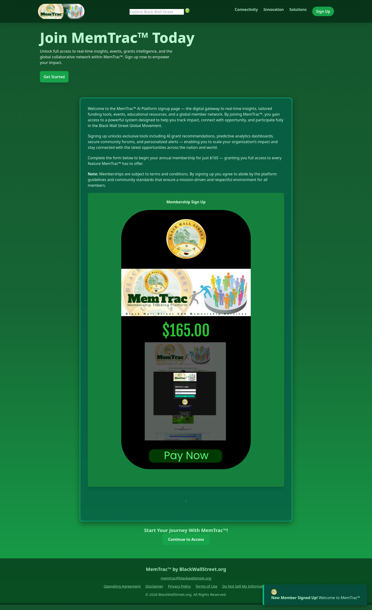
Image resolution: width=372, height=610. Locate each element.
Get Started (54, 76)
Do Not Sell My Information (245, 588)
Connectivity (246, 9)
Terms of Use (206, 588)
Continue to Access (186, 539)
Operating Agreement (122, 588)
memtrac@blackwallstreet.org (186, 580)
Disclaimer (154, 588)
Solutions (298, 9)
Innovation (274, 9)
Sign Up (323, 11)
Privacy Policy (179, 588)
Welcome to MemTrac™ (315, 597)
